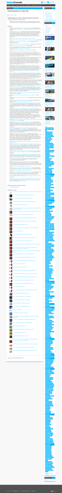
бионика (46, 164)
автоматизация (48, 140)
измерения (50, 219)
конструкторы (47, 250)
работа (53, 356)
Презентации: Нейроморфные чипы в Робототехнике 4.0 (22, 49)
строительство (47, 427)
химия (50, 454)
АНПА (53, 150)
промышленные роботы (49, 353)
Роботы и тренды (51, 1)
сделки (49, 397)
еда (49, 212)
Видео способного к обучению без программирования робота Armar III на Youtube (27, 178)
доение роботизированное (48, 200)
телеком (49, 430)
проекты (50, 343)
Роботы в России (34, 5)
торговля (46, 440)
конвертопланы (48, 247)
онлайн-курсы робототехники (47, 307)
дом (53, 202)
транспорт (51, 440)
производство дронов (49, 347)
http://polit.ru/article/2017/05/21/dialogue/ (24, 48)
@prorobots (45, 1)
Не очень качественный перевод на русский (24, 101)
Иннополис (47, 225)
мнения (52, 270)
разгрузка (47, 361)
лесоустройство (51, 257)
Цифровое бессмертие (17, 31)
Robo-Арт (47, 32)
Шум (21, 5)
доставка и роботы (48, 208)
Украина (50, 446)
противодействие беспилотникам (48, 355)
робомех (46, 372)
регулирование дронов (49, 367)
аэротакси (47, 157)
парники (46, 313)
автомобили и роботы (49, 143)
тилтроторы (47, 438)
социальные (47, 416)
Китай (49, 239)
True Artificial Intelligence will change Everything (21, 100)
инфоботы (47, 228)
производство (47, 346)
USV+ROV (52, 136)
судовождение (47, 428)
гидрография (47, 187)
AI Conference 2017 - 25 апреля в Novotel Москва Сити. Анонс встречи (25, 51)
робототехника (47, 374)
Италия (46, 233)
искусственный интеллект (49, 229)
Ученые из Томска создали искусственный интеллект (22, 166)
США (52, 428)
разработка (51, 361)
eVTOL (48, 133)
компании (47, 246)
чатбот (46, 460)
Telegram (47, 474)
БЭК (52, 168)
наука (50, 283)
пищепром (47, 317)
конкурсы (47, 249)
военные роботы (48, 179)
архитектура (47, 154)
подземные (47, 321)
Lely (51, 133)
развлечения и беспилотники (47, 358)
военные (51, 176)
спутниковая (47, 423)
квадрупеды (51, 236)
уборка (46, 446)
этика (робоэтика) (48, 468)
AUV (46, 129)
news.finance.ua (38, 85)
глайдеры (52, 187)
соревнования (47, 408)
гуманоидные (47, 197)
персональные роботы (49, 316)
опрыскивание (47, 309)
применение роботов (49, 342)
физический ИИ (48, 450)
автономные (47, 144)
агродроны (51, 146)
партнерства (51, 313)
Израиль (46, 221)
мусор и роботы (48, 277)
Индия (53, 223)
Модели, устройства (49, 19)
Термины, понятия (49, 16)
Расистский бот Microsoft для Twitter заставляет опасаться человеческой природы (27, 154)
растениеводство (48, 364)
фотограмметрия (48, 453)
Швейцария (47, 463)
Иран (53, 228)
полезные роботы (48, 326)
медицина (47, 267)
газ (45, 183)
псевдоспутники (48, 356)
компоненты (52, 246)
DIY (46, 130)
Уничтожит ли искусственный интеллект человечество (22, 167)
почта (46, 333)
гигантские (51, 184)
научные (52, 283)
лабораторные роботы (49, 256)
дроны (51, 211)
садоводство (49, 391)
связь (46, 397)
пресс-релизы (47, 335)
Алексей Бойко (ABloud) (13, 15)
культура (50, 253)
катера (46, 236)
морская (49, 274)
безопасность (47, 160)
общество (47, 302)
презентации (47, 334)
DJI (46, 133)
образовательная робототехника (48, 296)
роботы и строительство (49, 384)
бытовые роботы (48, 168)
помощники (51, 327)
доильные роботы (48, 202)
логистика (50, 260)
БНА (46, 165)
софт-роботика (48, 412)
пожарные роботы (48, 323)
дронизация (47, 209)
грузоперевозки (51, 194)
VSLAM (46, 137)
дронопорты (47, 211)
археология (47, 153)
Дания (46, 198)
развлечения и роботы (49, 360)
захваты (52, 216)
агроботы (47, 146)
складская (47, 404)
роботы (51, 377)
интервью (47, 226)
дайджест (52, 197)
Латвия (46, 257)
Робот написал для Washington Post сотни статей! (21, 41)
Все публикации (48, 27)
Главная (8, 5)
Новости (13, 5)
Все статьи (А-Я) (48, 14)
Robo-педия (28, 5)
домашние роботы (48, 203)
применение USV (48, 337)
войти (23, 357)
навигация (47, 278)
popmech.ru (32, 78)
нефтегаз (51, 286)
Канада (52, 235)
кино (46, 239)
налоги (46, 283)
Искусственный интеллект (16, 19)
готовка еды (52, 193)
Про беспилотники (52, 2)
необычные (47, 286)
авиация (50, 139)
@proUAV (44, 2)
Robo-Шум (47, 31)
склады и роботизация (49, 405)
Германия (47, 184)
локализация (47, 261)
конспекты (51, 249)
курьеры (50, 254)
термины (46, 434)
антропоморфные (48, 151)
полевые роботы (51, 324)
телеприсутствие (48, 431)
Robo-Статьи (48, 30)
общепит (46, 299)
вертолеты (47, 171)
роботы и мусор (48, 380)
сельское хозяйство (48, 398)
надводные (51, 278)
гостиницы (47, 193)
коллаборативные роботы (49, 240)
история (52, 232)
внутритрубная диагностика (48, 174)
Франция (46, 454)
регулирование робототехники (48, 369)
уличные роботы (48, 447)
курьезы (46, 254)
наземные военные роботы (48, 282)
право (49, 333)
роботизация (52, 373)
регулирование (48, 365)
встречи (51, 180)
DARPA (52, 129)
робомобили (51, 372)
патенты (46, 314)
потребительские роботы (49, 331)
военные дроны (48, 177)
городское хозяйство (48, 190)
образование (47, 294)
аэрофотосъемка (48, 158)
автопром (52, 144)
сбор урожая (47, 394)
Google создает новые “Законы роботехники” (20, 97)
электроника (47, 467)
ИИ (49, 221)
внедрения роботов (48, 172)
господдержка (47, 191)
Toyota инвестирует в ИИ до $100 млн (19, 45)
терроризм (51, 434)
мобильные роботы (48, 271)
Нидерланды (50, 287)
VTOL (50, 137)
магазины (47, 264)
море (46, 274)
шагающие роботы (48, 461)
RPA (46, 136)
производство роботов (49, 349)
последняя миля (48, 330)
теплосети (51, 433)
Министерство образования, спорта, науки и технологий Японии (24, 161)
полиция (46, 327)
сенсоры (46, 400)
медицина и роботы (48, 268)
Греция (46, 194)
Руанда (52, 390)
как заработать (48, 235)
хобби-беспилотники (48, 456)
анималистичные (48, 150)
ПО (53, 317)
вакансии (47, 170)
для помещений (51, 198)
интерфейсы (52, 226)
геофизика (49, 183)
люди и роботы (48, 263)
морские (46, 275)
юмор (52, 470)
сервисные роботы (48, 401)
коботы (52, 239)
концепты (52, 250)
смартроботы (47, 407)
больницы (49, 165)
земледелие (47, 218)
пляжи (51, 317)
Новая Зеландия (48, 289)
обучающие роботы (48, 298)
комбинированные (48, 243)
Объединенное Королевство (48, 304)
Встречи (40, 5)
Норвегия (47, 290)
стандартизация (48, 424)
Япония (46, 471)
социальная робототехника (47, 414)
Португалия (47, 328)
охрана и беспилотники (49, 310)
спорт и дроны (47, 420)
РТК (49, 390)
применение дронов (48, 340)
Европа (46, 212)
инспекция (51, 225)
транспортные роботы (49, 441)
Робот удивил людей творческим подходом (20, 133)
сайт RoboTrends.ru (48, 393)
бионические (51, 164)
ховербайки (47, 457)
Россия (46, 390)
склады (51, 404)
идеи (46, 219)
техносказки (47, 437)
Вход (54, 491)
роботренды (47, 377)
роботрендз (47, 376)
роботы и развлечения (49, 383)
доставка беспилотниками (48, 206)
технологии (50, 435)
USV (48, 136)
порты (51, 328)
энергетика (52, 467)
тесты (46, 435)
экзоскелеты (50, 464)
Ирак (50, 228)
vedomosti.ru (23, 63)
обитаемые (47, 293)
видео (51, 171)
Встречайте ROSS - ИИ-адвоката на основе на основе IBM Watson (24, 108)
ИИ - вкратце (47, 222)
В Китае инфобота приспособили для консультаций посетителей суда (25, 39)
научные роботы (48, 284)
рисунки (50, 370)
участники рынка (48, 449)
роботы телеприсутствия (49, 386)
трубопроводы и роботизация (48, 444)
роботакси (47, 373)
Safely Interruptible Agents (23, 128)
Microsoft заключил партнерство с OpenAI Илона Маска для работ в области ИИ (26, 92)
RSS (49, 473)
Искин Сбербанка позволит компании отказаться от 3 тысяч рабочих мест (25, 65)
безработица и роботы (49, 161)
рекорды (46, 370)
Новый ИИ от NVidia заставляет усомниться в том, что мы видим (24, 38)
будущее (46, 167)
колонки (46, 242)
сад (46, 391)
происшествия (47, 350)
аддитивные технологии (49, 147)
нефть (46, 287)
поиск (46, 324)
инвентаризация (48, 223)
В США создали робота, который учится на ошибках (22, 170)
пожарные (51, 321)
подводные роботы (48, 320)
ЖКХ (50, 216)
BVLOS (49, 129)
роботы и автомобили (49, 379)
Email (52, 473)
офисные (52, 309)
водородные (47, 176)
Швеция (51, 463)
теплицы (46, 433)
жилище (46, 216)
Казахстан (50, 233)
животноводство (48, 215)
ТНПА (51, 438)
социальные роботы (48, 417)
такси (46, 430)
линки (46, 260)
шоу (46, 464)
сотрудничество (48, 411)
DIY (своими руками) (48, 132)
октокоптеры (47, 305)
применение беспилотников (48, 339)
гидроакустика (47, 186)
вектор (50, 170)
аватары (46, 139)
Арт (23, 5)
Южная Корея (47, 470)
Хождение (52, 457)
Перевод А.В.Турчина (22, 180)
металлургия (47, 270)
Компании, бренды (49, 18)
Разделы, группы (16, 8)
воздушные (47, 180)
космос (46, 253)
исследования (47, 232)
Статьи (17, 5)
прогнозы (47, 343)
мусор (50, 275)
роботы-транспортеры (49, 387)
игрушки (51, 218)
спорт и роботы (48, 421)
